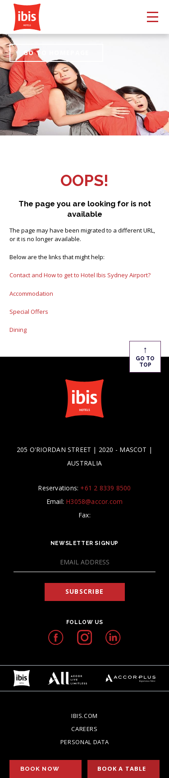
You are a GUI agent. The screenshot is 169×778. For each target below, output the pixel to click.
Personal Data (84, 742)
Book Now (39, 768)
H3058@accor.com (94, 501)
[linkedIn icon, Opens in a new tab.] (112, 637)
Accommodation (31, 293)
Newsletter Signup (84, 543)
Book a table (121, 768)
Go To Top (145, 356)
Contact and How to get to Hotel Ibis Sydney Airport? (80, 275)
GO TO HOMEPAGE (56, 52)
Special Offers (28, 311)
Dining (18, 330)
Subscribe (84, 591)
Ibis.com (84, 716)
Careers (84, 729)
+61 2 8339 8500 (105, 488)
